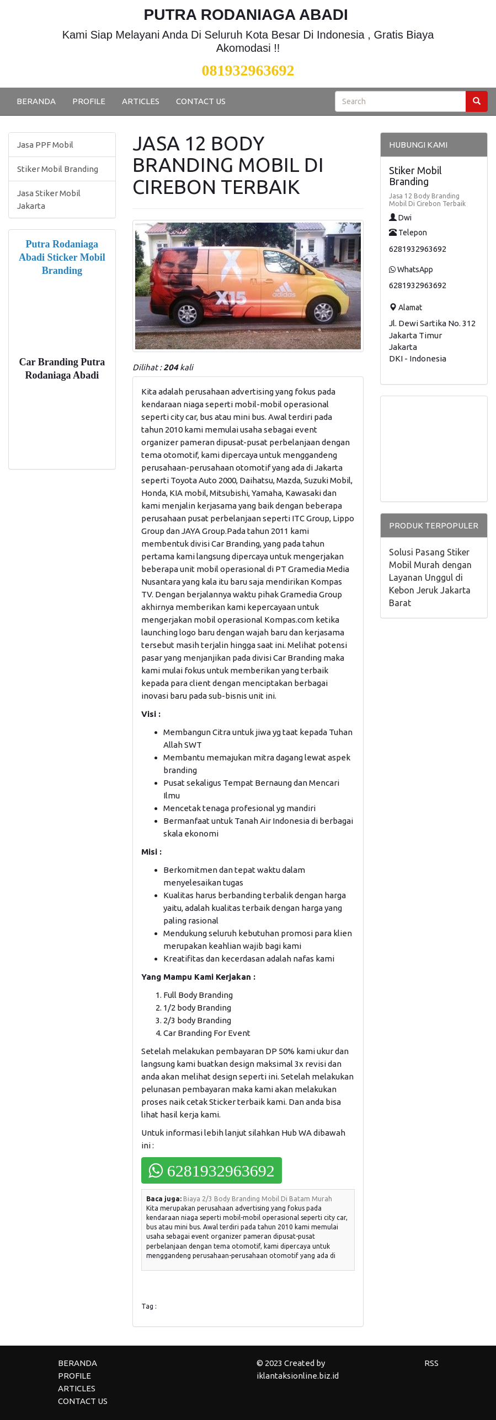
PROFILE (88, 101)
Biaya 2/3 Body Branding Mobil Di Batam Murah (257, 1198)
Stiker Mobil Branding (57, 169)
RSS (431, 1363)
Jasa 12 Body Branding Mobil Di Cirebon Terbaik (427, 199)
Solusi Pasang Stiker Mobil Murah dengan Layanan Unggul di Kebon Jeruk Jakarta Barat (430, 577)
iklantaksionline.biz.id (298, 1375)
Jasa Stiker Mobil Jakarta (49, 199)
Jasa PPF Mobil (45, 144)
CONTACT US (201, 101)
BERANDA (36, 101)
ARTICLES (140, 101)
